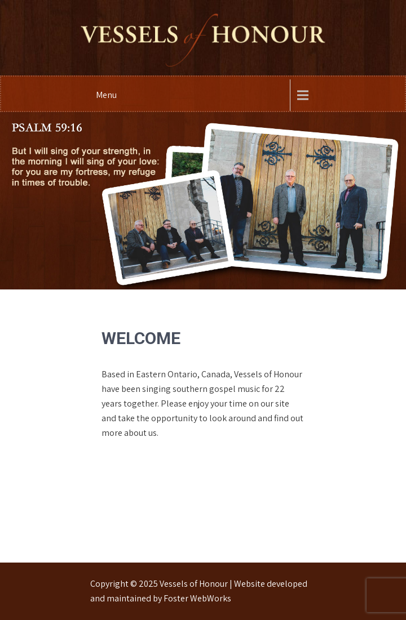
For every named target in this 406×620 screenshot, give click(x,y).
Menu (106, 95)
